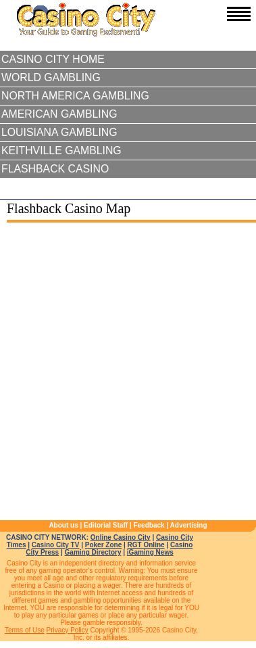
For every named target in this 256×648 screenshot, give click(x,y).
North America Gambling (75, 95)
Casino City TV (56, 545)
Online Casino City (121, 537)
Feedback (148, 525)
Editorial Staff (106, 525)
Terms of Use (25, 630)
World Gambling (51, 77)
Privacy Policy (67, 630)
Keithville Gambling (61, 150)
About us (63, 525)
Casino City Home (53, 59)
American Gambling (59, 114)
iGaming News (150, 552)
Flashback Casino (55, 169)
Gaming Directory (93, 552)
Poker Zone (103, 545)
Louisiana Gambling (59, 132)
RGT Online (146, 545)
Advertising (188, 525)
